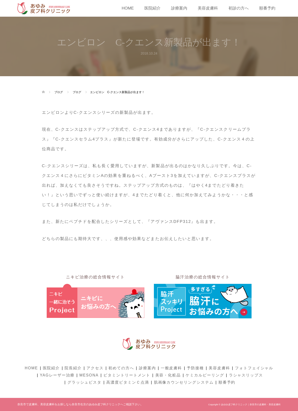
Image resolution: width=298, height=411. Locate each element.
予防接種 (195, 368)
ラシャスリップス (246, 375)
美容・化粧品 (168, 375)
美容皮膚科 (208, 8)
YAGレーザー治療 (57, 375)
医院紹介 (152, 8)
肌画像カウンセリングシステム (184, 382)
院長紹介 (73, 368)
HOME (128, 8)
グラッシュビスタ (84, 382)
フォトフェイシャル (254, 368)
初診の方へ (238, 8)
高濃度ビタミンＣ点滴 (127, 382)
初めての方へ (121, 368)
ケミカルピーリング (205, 375)
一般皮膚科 (171, 368)
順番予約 (267, 8)
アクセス (95, 368)
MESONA (89, 375)
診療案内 (179, 8)
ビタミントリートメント (126, 375)
